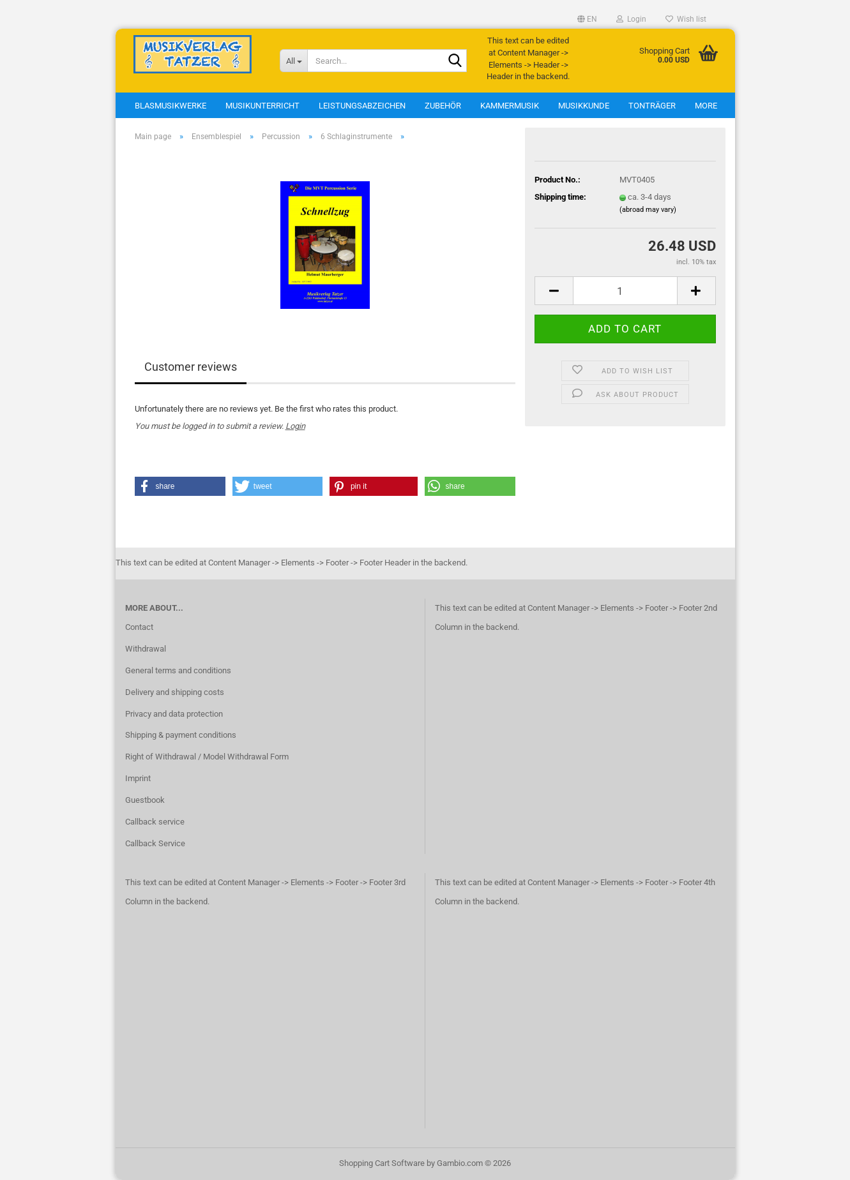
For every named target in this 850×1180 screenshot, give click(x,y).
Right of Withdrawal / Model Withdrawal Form (207, 756)
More (706, 105)
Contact (139, 627)
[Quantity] (625, 290)
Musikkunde (583, 105)
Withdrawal (145, 648)
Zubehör (443, 105)
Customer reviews (190, 366)
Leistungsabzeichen (362, 105)
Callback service (155, 821)
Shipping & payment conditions (180, 735)
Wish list (685, 19)
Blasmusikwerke (170, 105)
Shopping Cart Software (382, 1163)
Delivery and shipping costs (174, 692)
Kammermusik (509, 105)
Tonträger (652, 105)
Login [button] (631, 19)
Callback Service (155, 843)
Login (295, 426)
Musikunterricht (262, 105)
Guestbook (145, 800)
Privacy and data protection (174, 714)
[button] (587, 19)
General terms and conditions (178, 670)
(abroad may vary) (647, 209)
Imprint (138, 778)
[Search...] (293, 60)
